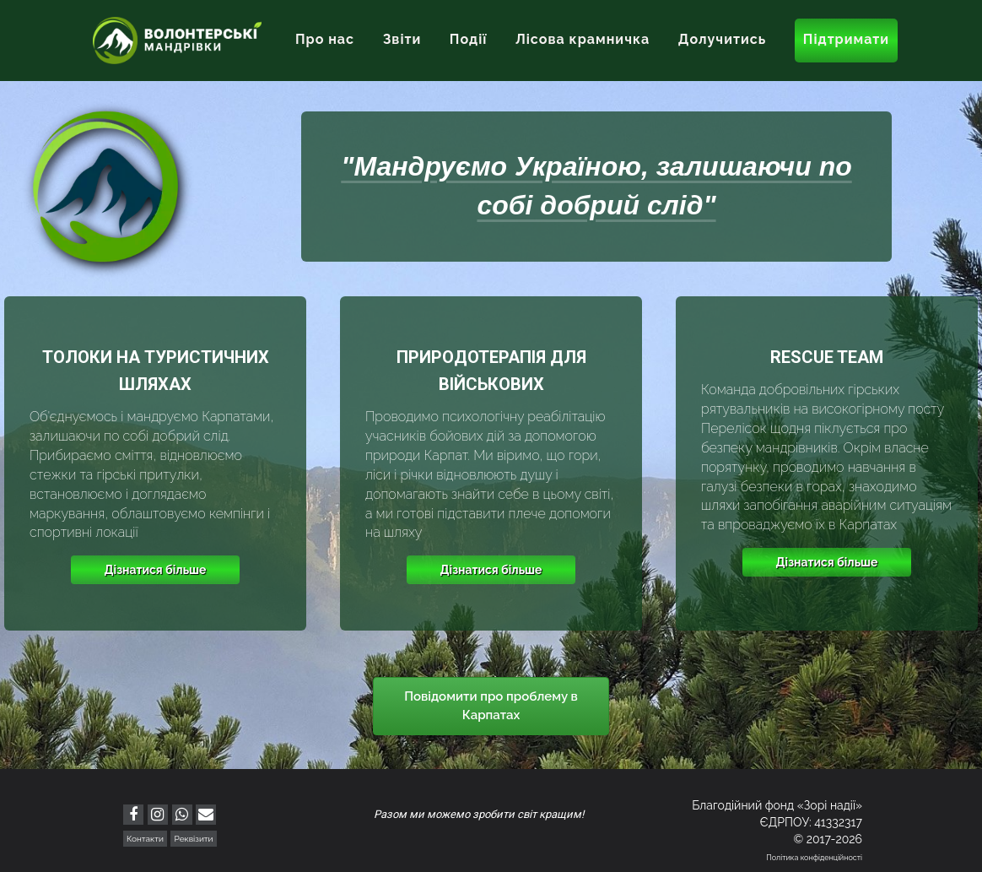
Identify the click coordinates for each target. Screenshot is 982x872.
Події (469, 39)
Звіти (402, 39)
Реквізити (193, 838)
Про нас (324, 39)
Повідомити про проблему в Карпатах (491, 705)
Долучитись (722, 39)
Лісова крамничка (582, 39)
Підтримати (846, 39)
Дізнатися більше (156, 570)
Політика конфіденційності (814, 857)
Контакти (145, 838)
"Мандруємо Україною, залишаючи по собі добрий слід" (596, 185)
